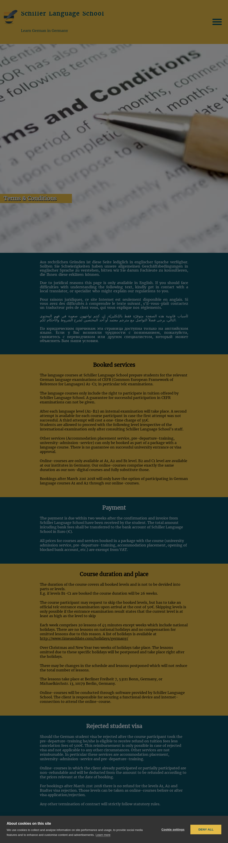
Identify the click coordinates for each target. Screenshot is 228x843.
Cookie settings (173, 829)
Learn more (103, 835)
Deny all (206, 829)
